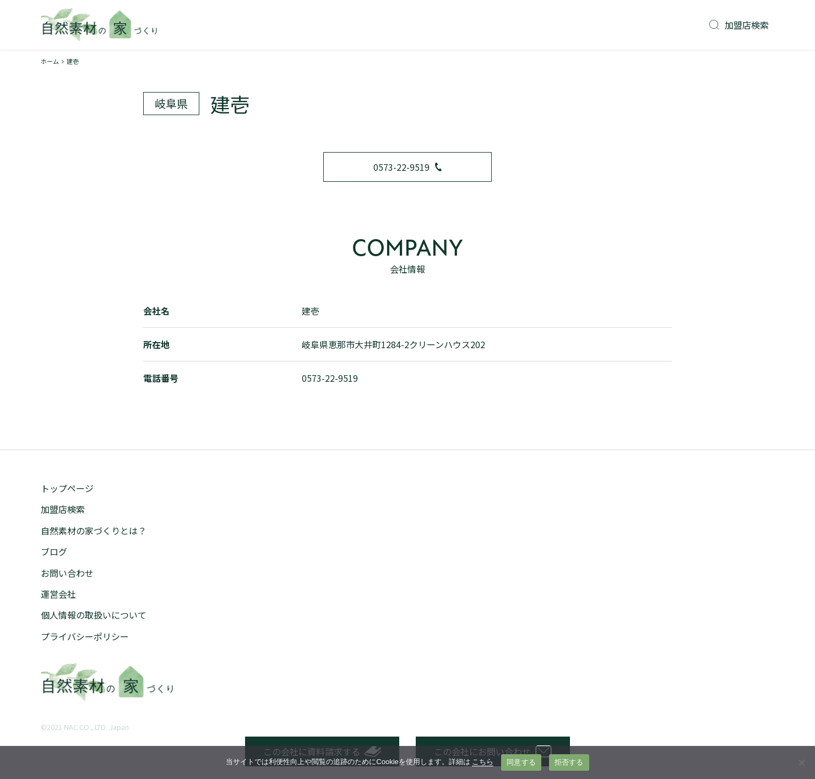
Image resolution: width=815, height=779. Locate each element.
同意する (521, 762)
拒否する (569, 762)
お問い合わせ (67, 573)
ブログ (54, 551)
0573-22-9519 (407, 167)
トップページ (67, 488)
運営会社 (58, 594)
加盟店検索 (739, 25)
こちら (482, 762)
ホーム (50, 61)
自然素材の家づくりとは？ (93, 530)
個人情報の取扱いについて (93, 614)
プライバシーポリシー (85, 636)
